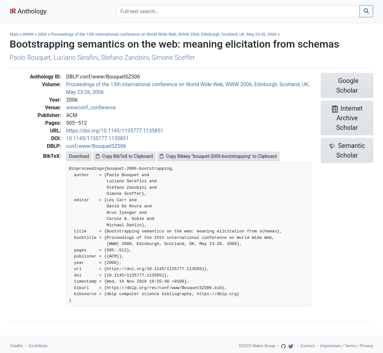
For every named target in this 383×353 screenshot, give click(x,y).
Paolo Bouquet (30, 57)
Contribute (38, 345)
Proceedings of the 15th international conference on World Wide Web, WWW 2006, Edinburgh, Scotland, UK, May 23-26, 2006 (164, 34)
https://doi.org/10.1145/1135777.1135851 (114, 131)
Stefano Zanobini (125, 57)
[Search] (238, 11)
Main (14, 34)
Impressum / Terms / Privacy (346, 345)
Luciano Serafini (76, 57)
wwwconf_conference (91, 107)
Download (79, 156)
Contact (307, 345)
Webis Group (263, 345)
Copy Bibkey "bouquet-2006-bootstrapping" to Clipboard (218, 156)
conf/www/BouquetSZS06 (96, 146)
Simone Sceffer (173, 57)
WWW (28, 34)
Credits (16, 345)
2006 (42, 34)
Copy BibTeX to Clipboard (124, 156)
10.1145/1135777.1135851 (97, 138)
